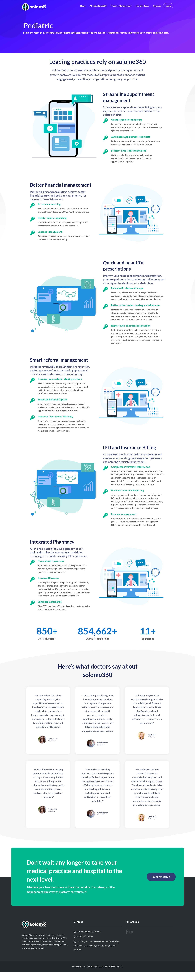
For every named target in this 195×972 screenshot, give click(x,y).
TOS (121, 966)
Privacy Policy (111, 966)
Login (168, 6)
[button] (161, 877)
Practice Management (121, 6)
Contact (157, 6)
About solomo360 (98, 6)
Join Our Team (142, 6)
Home (83, 6)
